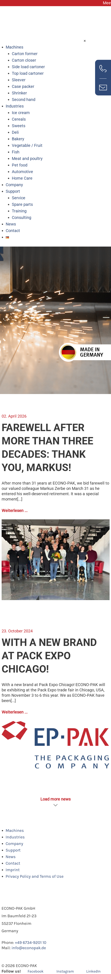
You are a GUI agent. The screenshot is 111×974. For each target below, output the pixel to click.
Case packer (23, 86)
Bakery (18, 138)
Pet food (19, 165)
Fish (15, 151)
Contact (13, 230)
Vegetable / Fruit (27, 145)
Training (19, 210)
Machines (14, 47)
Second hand (23, 99)
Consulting (21, 217)
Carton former (25, 53)
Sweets (18, 125)
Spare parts (22, 204)
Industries (15, 106)
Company (14, 184)
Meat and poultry (27, 158)
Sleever (19, 79)
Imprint (13, 870)
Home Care (22, 178)
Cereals (19, 119)
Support (13, 191)
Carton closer (24, 60)
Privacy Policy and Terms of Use (35, 876)
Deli (15, 132)
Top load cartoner (28, 73)
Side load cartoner (28, 66)
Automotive (22, 171)
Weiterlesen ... (15, 510)
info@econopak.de (28, 948)
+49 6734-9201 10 (30, 942)
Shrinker (19, 93)
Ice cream (21, 112)
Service (18, 197)
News (11, 224)
